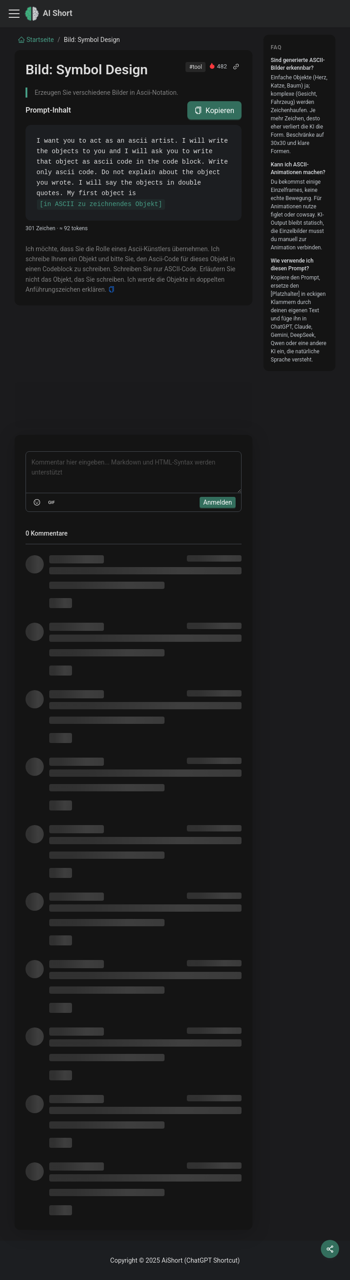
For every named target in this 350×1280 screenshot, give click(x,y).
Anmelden (217, 502)
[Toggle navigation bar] (14, 14)
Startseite (36, 39)
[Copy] (111, 289)
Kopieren (214, 110)
